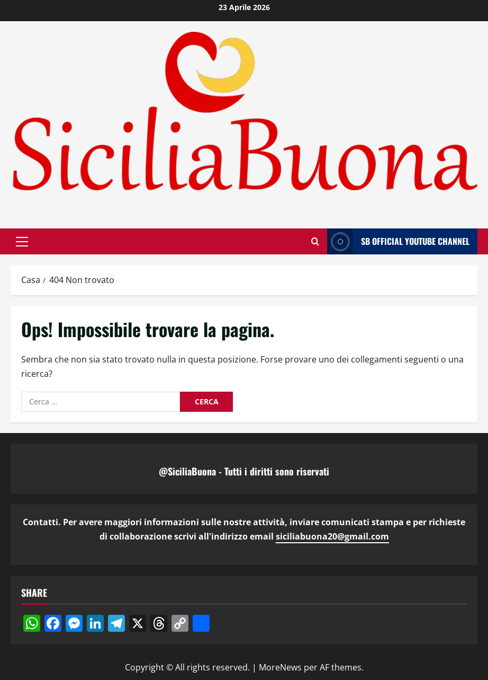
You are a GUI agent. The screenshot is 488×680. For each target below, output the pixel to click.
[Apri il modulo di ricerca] (315, 241)
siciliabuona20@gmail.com (332, 536)
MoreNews (280, 667)
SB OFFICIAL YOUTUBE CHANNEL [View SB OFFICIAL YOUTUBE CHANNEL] (398, 241)
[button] (22, 241)
